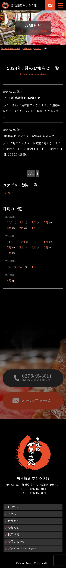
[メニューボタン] (60, 5)
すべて (12, 193)
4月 (34, 247)
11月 (10, 241)
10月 (10, 222)
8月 (46, 241)
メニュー (13, 514)
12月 (10, 266)
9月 (21, 222)
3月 (9, 228)
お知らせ (13, 527)
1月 (34, 228)
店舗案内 (13, 521)
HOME (13, 507)
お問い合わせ (16, 541)
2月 (21, 228)
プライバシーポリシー (22, 548)
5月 (46, 222)
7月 (34, 222)
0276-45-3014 (37, 489)
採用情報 (13, 534)
